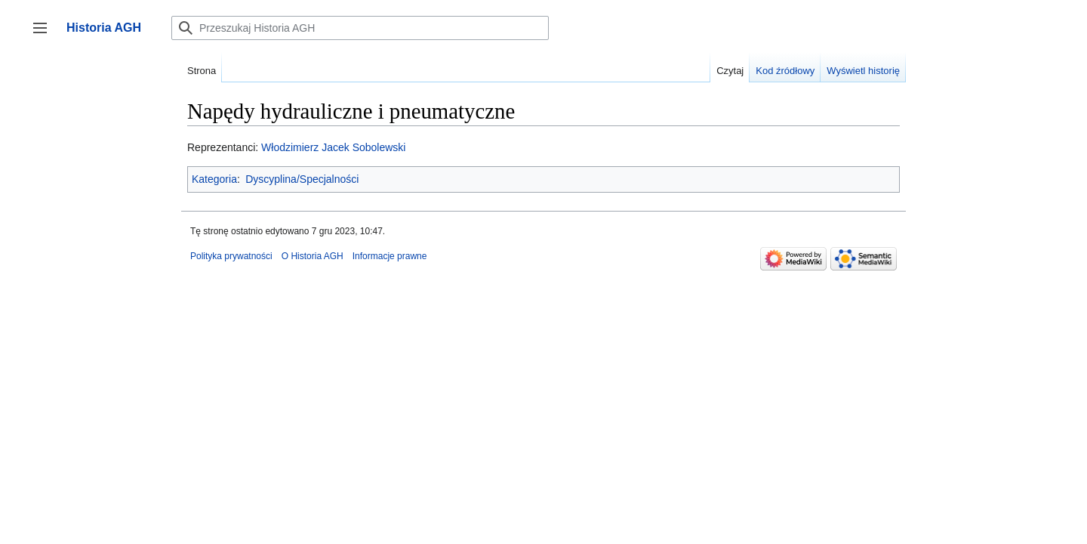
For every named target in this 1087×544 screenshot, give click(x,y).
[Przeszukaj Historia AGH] (360, 28)
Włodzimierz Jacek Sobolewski (333, 147)
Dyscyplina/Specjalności (302, 179)
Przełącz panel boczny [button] (44, 35)
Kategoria (214, 179)
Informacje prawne (390, 256)
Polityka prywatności (231, 256)
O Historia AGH (312, 256)
